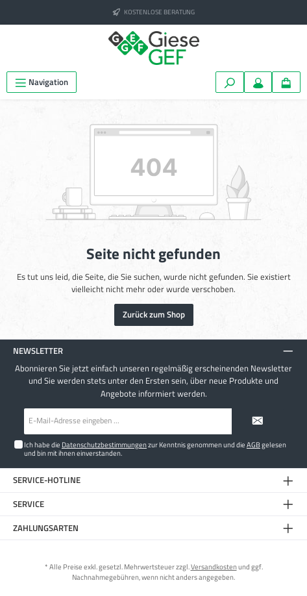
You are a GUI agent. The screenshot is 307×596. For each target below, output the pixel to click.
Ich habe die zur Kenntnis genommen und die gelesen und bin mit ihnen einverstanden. (155, 448)
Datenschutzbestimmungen (104, 444)
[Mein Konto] (258, 82)
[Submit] (258, 421)
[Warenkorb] (286, 82)
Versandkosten (214, 566)
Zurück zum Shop (154, 314)
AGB (253, 444)
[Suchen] (229, 82)
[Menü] (41, 82)
